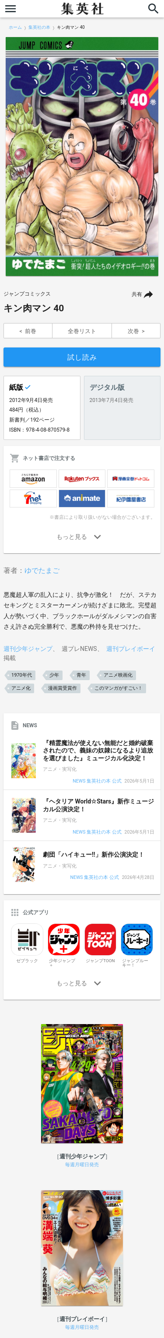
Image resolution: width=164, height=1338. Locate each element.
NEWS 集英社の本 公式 (97, 781)
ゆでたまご (41, 570)
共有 (137, 294)
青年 (81, 675)
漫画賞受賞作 (62, 688)
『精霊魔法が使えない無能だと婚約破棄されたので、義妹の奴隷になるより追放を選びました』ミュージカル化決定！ (98, 750)
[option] (82, 156)
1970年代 (21, 675)
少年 (54, 675)
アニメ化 (21, 688)
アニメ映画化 (118, 675)
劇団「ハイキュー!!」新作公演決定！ (93, 854)
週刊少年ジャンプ (27, 648)
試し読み (82, 357)
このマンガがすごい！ (118, 688)
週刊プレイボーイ (130, 648)
